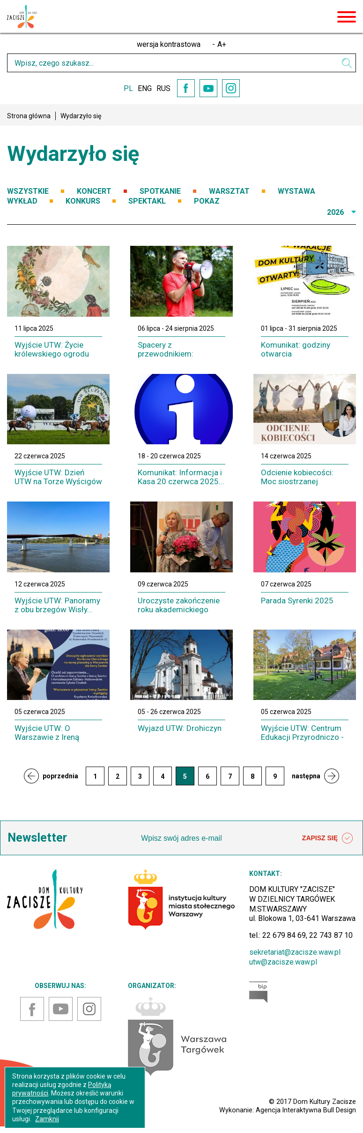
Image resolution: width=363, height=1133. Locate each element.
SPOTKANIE (160, 191)
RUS (163, 88)
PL (128, 88)
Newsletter (37, 837)
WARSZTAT (229, 191)
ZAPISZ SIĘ (327, 838)
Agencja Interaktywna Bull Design (306, 1110)
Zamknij (47, 1119)
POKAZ (207, 201)
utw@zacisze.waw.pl (283, 962)
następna (306, 776)
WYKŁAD (22, 201)
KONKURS (83, 201)
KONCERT (94, 191)
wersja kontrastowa (168, 44)
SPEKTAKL (147, 201)
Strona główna (29, 116)
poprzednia (60, 776)
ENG (145, 88)
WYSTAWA (296, 191)
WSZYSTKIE (28, 191)
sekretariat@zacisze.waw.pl (295, 952)
